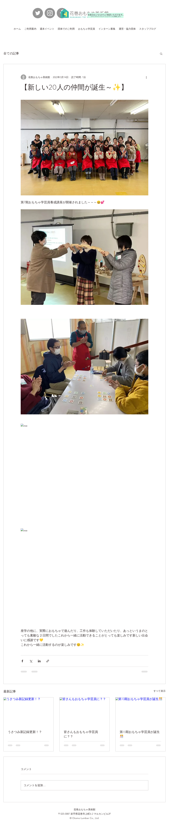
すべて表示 (159, 690)
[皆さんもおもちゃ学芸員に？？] (85, 711)
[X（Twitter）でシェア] (30, 661)
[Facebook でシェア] (22, 661)
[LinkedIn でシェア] (39, 661)
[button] (161, 53)
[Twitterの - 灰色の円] (38, 13)
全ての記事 (11, 53)
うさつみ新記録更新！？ (25, 732)
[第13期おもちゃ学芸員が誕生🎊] (140, 711)
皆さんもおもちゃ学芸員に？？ (81, 734)
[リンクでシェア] (47, 661)
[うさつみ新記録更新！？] (28, 711)
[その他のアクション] (146, 77)
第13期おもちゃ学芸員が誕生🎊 (140, 734)
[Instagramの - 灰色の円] (50, 13)
